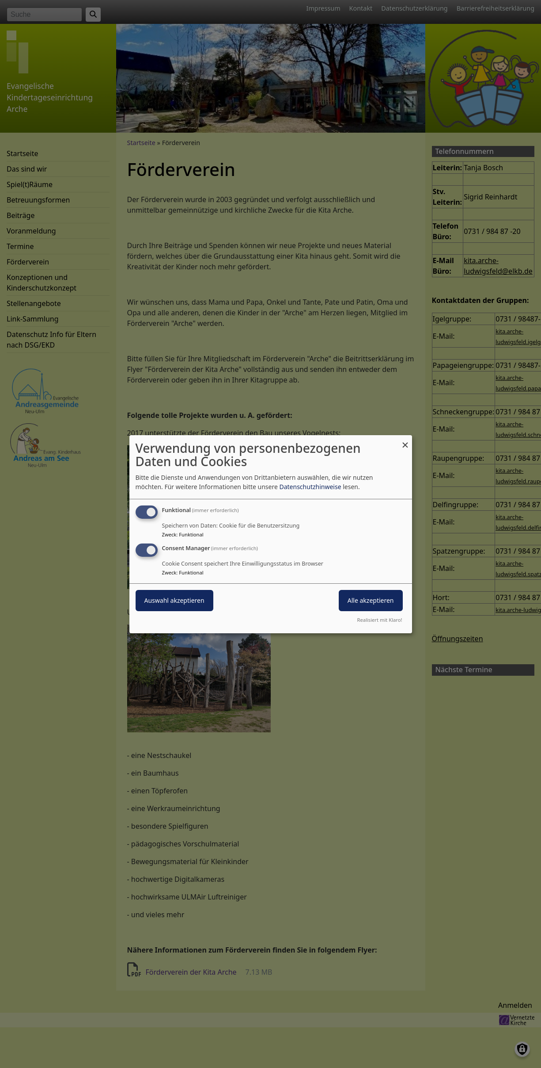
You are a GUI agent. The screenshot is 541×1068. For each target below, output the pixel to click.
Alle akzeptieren (371, 600)
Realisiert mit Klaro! (379, 619)
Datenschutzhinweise (310, 486)
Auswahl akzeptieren (174, 600)
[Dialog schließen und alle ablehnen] (405, 440)
